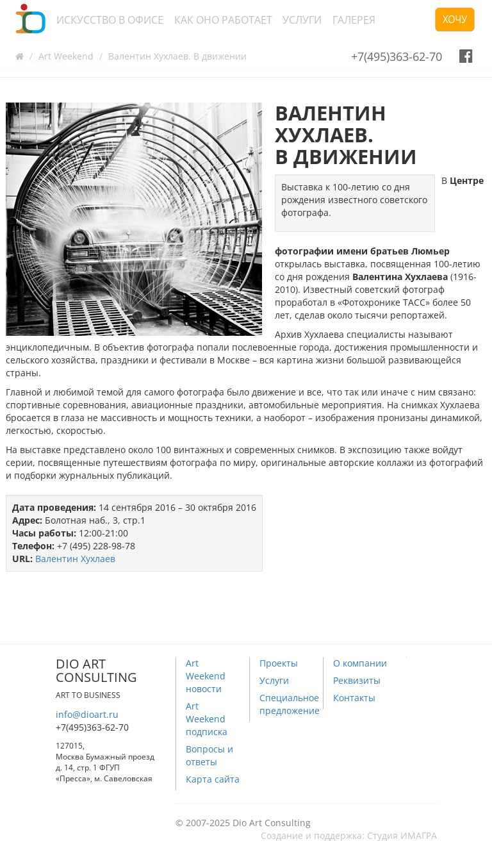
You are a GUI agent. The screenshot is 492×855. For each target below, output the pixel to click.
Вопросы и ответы (209, 755)
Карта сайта (213, 779)
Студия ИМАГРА (402, 835)
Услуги (302, 20)
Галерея (353, 20)
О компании (360, 663)
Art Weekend (66, 56)
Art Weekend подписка (206, 719)
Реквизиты (357, 680)
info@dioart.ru (87, 714)
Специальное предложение (289, 704)
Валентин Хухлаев (75, 558)
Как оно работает (223, 20)
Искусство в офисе (109, 20)
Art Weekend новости (206, 676)
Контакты (354, 698)
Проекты (278, 663)
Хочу (455, 19)
